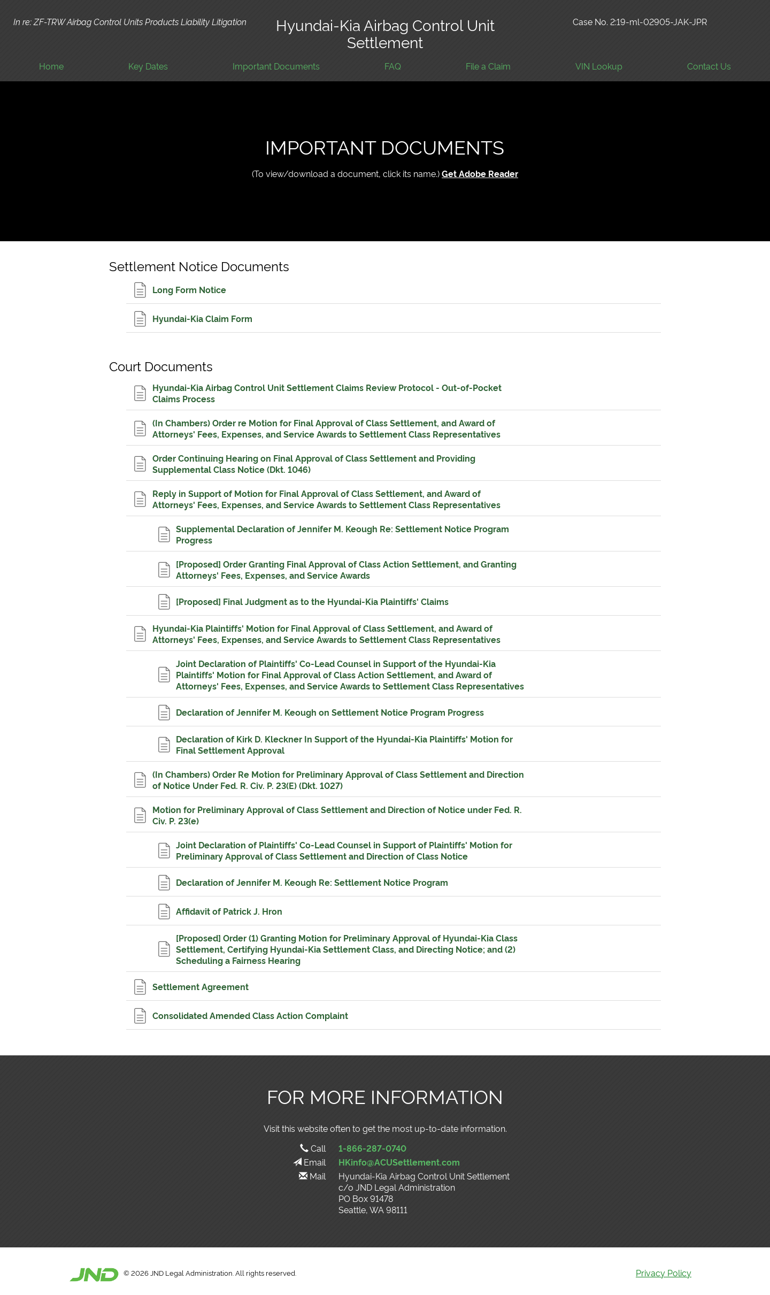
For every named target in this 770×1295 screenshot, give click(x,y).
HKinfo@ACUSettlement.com (399, 1162)
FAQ (392, 66)
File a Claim (488, 66)
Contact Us (709, 66)
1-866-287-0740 (372, 1148)
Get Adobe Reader (480, 173)
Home (51, 66)
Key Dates (148, 66)
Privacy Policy (663, 1272)
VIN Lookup (598, 66)
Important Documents (276, 66)
